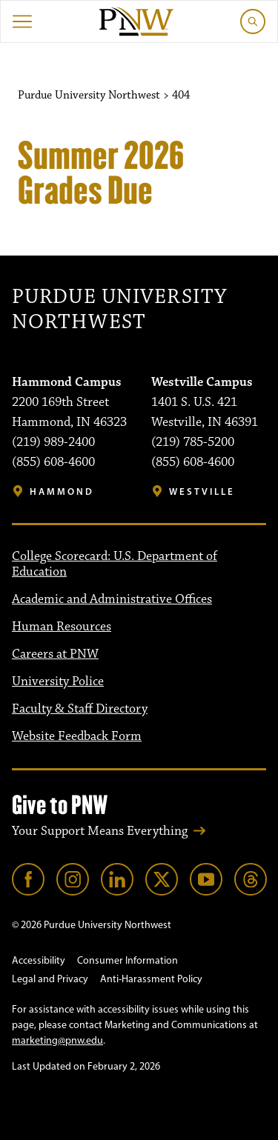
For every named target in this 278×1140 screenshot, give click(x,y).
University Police (58, 681)
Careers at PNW (55, 654)
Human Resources (61, 627)
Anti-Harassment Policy (151, 979)
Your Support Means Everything (100, 831)
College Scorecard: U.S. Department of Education (114, 564)
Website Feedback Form (77, 736)
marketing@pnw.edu (57, 1040)
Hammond (62, 491)
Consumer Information (127, 960)
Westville (202, 491)
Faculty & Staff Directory (80, 709)
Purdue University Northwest (119, 310)
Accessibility (38, 960)
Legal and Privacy (50, 979)
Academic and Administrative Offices (112, 599)
